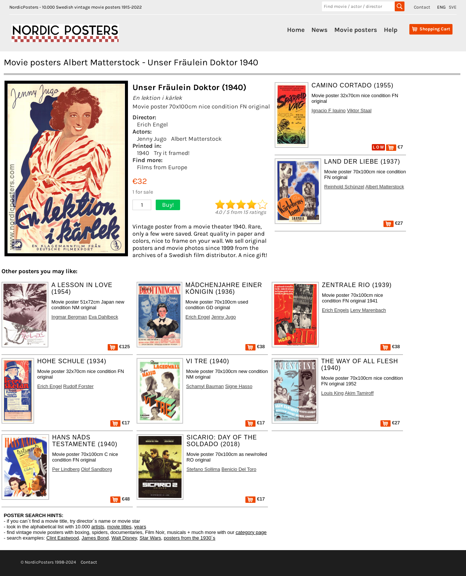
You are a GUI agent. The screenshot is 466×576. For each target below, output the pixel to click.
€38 (255, 346)
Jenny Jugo (152, 138)
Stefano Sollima (203, 469)
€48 (120, 499)
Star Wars (150, 538)
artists (97, 526)
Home (296, 29)
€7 (394, 147)
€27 (393, 223)
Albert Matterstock (196, 138)
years (140, 526)
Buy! (168, 204)
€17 (120, 423)
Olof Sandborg (96, 469)
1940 (143, 152)
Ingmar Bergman (69, 317)
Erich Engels (335, 310)
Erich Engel (152, 124)
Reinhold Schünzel (344, 186)
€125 (119, 346)
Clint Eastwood (62, 538)
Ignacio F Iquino (328, 110)
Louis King (332, 393)
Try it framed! (171, 152)
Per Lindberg (66, 469)
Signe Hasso (239, 386)
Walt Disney (124, 538)
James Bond (94, 538)
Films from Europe (162, 167)
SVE (453, 7)
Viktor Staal (359, 110)
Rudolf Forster (78, 386)
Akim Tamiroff (359, 393)
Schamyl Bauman (205, 386)
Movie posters (355, 29)
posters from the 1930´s (189, 538)
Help (390, 29)
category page (251, 532)
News (319, 29)
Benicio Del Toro (238, 469)
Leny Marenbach (368, 310)
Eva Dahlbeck (103, 317)
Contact (422, 7)
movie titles (119, 526)
